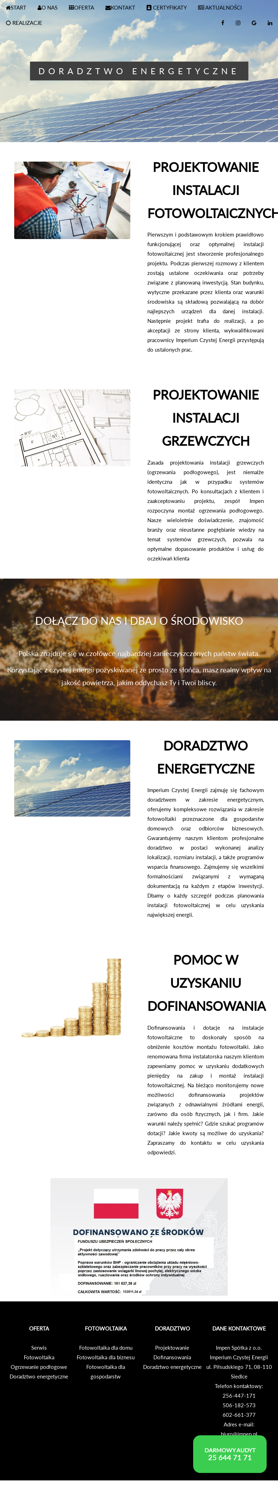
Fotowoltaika (39, 1357)
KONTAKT (120, 7)
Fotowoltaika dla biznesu (106, 1357)
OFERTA (81, 7)
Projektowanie (172, 1347)
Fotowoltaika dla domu (105, 1347)
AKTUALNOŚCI (220, 7)
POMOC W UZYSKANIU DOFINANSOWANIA (206, 983)
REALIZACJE (24, 23)
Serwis (39, 1347)
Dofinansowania (172, 1357)
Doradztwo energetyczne (39, 1376)
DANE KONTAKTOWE (239, 1328)
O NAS (48, 7)
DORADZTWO (172, 1328)
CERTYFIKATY (167, 7)
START (16, 7)
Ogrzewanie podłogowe (39, 1367)
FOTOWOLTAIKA (106, 1328)
